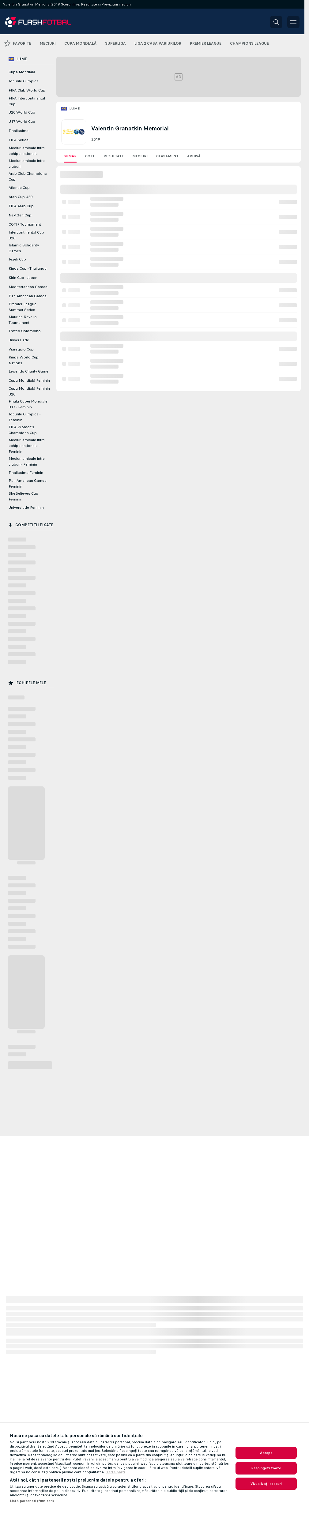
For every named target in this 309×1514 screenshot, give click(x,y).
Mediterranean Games (28, 286)
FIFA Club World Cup (27, 90)
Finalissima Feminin (26, 472)
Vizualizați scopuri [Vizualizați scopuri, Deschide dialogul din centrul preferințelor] (266, 1484)
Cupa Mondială (22, 71)
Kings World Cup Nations (24, 360)
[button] (276, 22)
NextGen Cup (20, 215)
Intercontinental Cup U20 (26, 235)
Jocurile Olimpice (24, 81)
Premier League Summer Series (22, 307)
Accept (266, 1453)
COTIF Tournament (25, 224)
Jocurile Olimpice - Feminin (24, 417)
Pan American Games (28, 296)
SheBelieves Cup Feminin (23, 496)
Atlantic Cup (19, 187)
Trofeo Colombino (25, 330)
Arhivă (193, 156)
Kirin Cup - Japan (23, 277)
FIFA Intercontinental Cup (27, 101)
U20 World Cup (22, 112)
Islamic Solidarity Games (24, 248)
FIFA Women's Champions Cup (23, 430)
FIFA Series (18, 139)
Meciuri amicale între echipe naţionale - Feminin (27, 445)
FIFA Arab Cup (21, 206)
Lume (74, 109)
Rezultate (114, 156)
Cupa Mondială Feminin (29, 380)
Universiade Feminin (26, 507)
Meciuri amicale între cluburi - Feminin (27, 461)
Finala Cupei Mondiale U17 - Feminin (28, 404)
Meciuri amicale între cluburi (27, 163)
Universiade (19, 340)
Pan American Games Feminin (28, 483)
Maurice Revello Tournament (23, 319)
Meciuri (140, 156)
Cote (90, 156)
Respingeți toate (266, 1468)
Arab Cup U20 (20, 196)
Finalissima (18, 130)
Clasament (167, 156)
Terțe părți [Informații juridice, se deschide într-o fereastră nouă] (115, 1472)
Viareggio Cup (21, 349)
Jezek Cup (17, 259)
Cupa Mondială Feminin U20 (29, 391)
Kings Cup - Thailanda (28, 268)
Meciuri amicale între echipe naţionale (27, 150)
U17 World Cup (22, 121)
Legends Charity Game (28, 371)
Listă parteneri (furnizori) (32, 1501)
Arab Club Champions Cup (28, 176)
